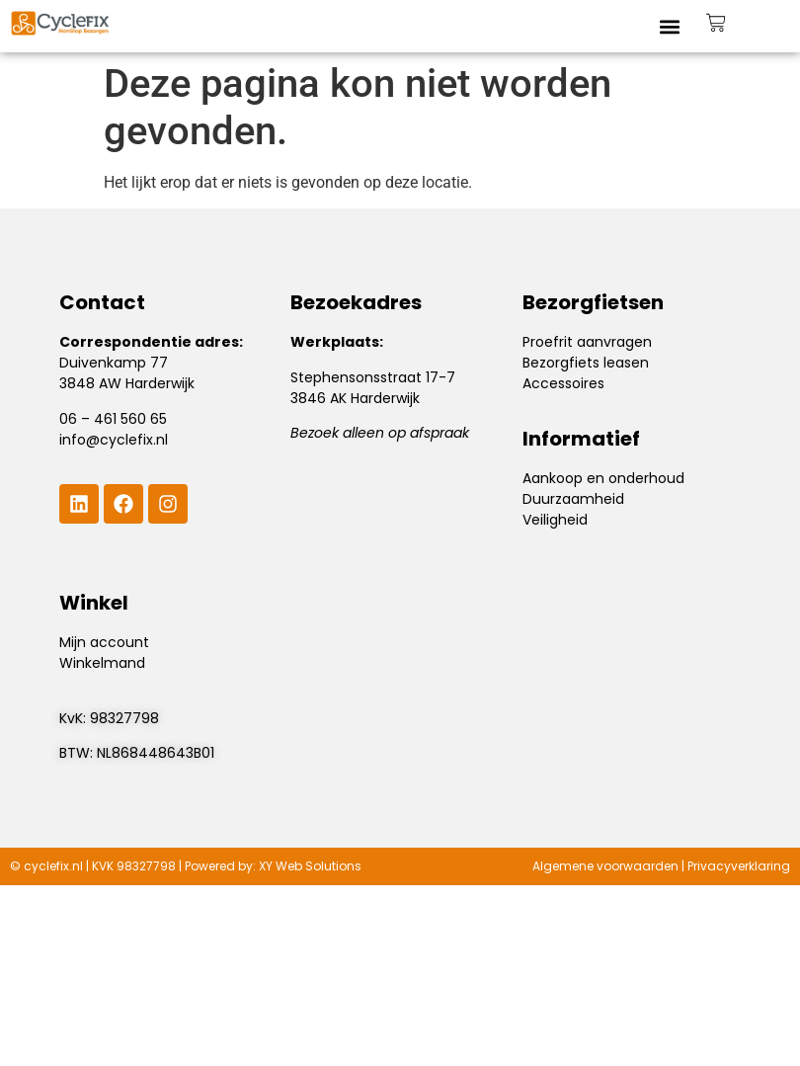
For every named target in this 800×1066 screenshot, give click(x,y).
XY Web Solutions (310, 866)
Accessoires (563, 383)
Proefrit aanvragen (587, 342)
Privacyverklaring (738, 866)
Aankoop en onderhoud (603, 478)
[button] (670, 26)
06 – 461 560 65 (113, 419)
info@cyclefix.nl (113, 440)
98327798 (124, 718)
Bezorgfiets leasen (585, 362)
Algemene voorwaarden (605, 866)
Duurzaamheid (573, 499)
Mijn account (104, 642)
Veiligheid (555, 520)
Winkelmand (102, 663)
